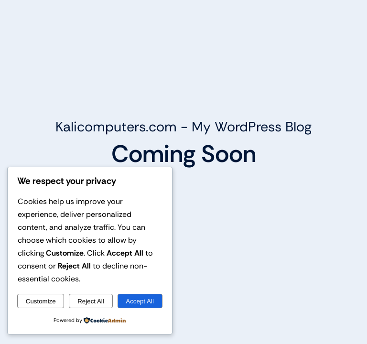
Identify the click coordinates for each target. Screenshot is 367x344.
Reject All (90, 301)
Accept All (140, 301)
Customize (41, 301)
